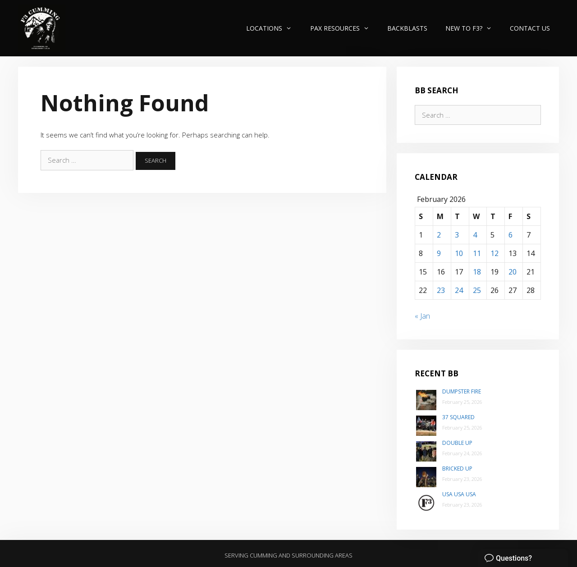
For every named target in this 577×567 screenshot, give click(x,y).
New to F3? (473, 28)
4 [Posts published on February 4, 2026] (475, 235)
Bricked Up (457, 468)
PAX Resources (344, 28)
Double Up (457, 443)
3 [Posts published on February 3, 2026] (457, 235)
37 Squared (458, 417)
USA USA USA (459, 494)
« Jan (422, 316)
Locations (273, 28)
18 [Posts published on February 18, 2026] (477, 272)
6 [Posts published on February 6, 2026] (510, 235)
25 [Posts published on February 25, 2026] (477, 290)
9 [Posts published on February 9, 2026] (439, 253)
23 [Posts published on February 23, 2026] (441, 290)
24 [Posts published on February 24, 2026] (459, 290)
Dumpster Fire (461, 391)
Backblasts (407, 28)
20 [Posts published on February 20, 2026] (512, 272)
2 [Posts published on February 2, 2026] (439, 235)
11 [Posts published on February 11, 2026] (477, 253)
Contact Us (530, 28)
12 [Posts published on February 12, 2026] (494, 253)
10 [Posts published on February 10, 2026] (459, 253)
